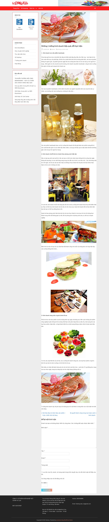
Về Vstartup (24, 8)
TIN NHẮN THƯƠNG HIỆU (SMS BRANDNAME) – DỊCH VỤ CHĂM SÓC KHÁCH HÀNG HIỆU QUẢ (24, 80)
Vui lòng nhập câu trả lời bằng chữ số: (52, 478)
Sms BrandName (19, 28)
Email (43, 458)
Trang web (44, 465)
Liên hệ (40, 8)
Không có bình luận (63, 49)
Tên (43, 451)
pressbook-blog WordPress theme (64, 520)
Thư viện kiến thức (20, 54)
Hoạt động (18, 63)
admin (53, 49)
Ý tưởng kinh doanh (20, 60)
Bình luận (44, 427)
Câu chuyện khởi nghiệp (22, 51)
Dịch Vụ (32, 8)
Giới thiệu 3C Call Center (22, 96)
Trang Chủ (16, 8)
